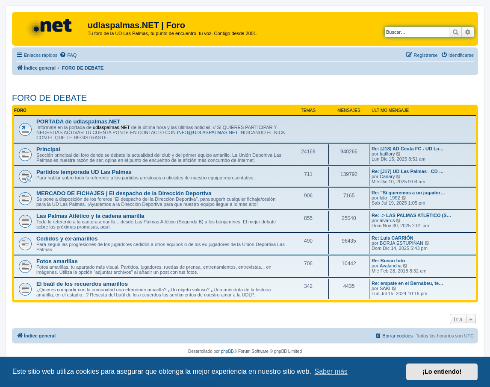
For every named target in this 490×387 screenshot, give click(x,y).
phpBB (227, 351)
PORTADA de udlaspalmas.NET (78, 121)
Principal (48, 149)
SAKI (385, 288)
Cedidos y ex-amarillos (67, 238)
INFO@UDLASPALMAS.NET (207, 132)
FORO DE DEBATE (49, 98)
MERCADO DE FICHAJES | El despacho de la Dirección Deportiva (124, 193)
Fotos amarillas (57, 261)
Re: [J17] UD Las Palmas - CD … (408, 171)
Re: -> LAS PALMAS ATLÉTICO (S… (412, 215)
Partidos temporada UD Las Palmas (84, 172)
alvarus (387, 220)
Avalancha (390, 265)
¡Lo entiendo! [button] (441, 371)
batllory (387, 153)
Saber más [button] (331, 371)
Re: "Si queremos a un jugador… (408, 192)
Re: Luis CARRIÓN (392, 237)
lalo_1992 (390, 197)
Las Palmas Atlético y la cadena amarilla (90, 216)
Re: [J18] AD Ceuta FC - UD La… (408, 148)
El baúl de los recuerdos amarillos (82, 284)
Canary (387, 176)
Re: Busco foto (388, 260)
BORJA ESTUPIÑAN (401, 243)
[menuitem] (68, 55)
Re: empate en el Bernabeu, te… (407, 283)
